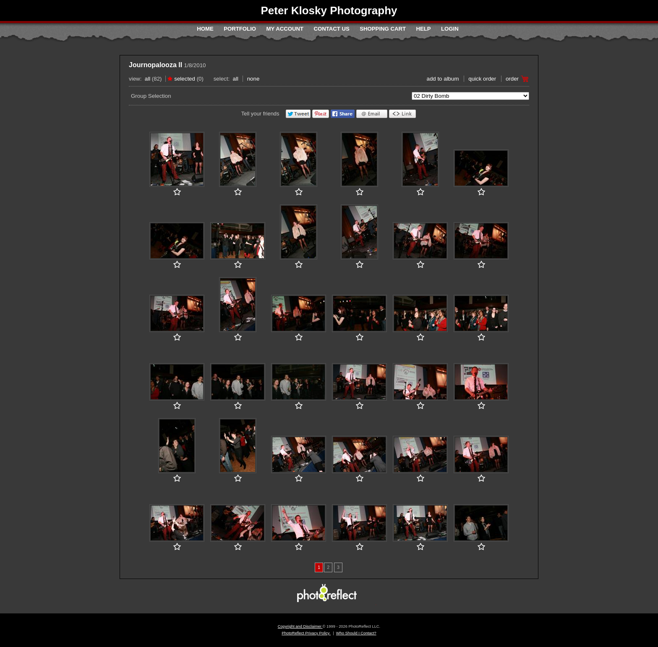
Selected (184, 79)
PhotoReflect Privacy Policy (306, 633)
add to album (442, 79)
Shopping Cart (383, 29)
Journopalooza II (155, 64)
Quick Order (482, 79)
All (147, 79)
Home (205, 29)
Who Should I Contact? (356, 633)
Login (450, 29)
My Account (284, 29)
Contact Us (331, 29)
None (253, 79)
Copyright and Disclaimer (300, 626)
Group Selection (151, 96)
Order (512, 79)
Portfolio (240, 29)
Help (423, 29)
